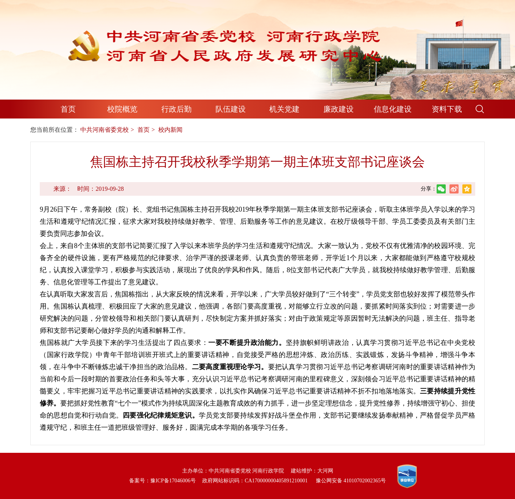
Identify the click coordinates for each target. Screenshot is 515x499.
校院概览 (122, 109)
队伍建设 (230, 109)
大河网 (325, 471)
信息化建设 (393, 109)
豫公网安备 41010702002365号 (351, 480)
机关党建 (284, 109)
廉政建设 (338, 109)
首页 (68, 109)
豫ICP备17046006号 (173, 480)
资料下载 (447, 109)
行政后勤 (176, 109)
